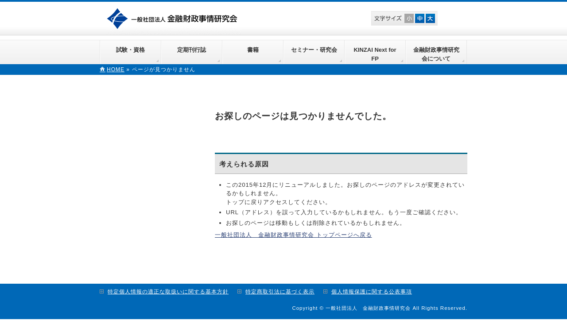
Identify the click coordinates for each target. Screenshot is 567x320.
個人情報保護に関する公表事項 (371, 292)
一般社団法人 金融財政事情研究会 (173, 17)
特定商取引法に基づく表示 (280, 292)
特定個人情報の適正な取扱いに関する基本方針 (168, 292)
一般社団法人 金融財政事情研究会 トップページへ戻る (293, 234)
